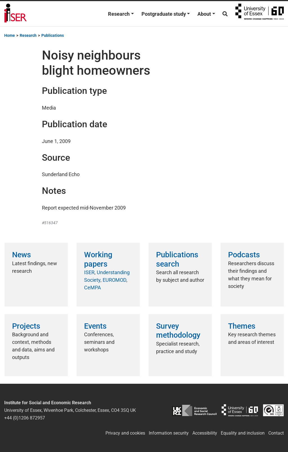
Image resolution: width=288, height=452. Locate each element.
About (204, 14)
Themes (241, 326)
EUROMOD (114, 280)
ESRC (194, 410)
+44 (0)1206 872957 (24, 418)
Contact (276, 433)
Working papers (98, 259)
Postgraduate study (163, 14)
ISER (89, 272)
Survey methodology (178, 331)
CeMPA (92, 287)
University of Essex (259, 14)
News (21, 254)
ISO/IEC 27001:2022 (273, 410)
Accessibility (204, 433)
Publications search (177, 259)
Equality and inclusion (243, 433)
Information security (169, 433)
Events (95, 326)
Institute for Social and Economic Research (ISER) (15, 14)
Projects (26, 326)
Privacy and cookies (125, 433)
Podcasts (244, 254)
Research (119, 14)
